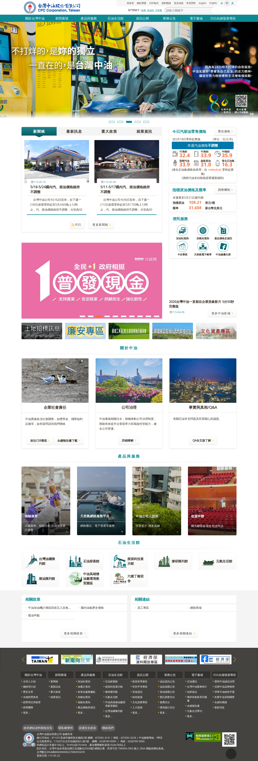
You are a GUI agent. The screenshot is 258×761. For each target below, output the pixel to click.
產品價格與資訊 (86, 707)
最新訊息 (74, 131)
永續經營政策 (30, 697)
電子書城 (196, 18)
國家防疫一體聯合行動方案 (123, 316)
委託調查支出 (167, 697)
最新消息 (219, 707)
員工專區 (143, 608)
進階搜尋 (222, 10)
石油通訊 (192, 681)
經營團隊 (28, 707)
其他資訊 (137, 691)
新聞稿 (39, 131)
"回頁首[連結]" (231, 753)
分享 (231, 10)
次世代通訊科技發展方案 (115, 316)
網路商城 (196, 608)
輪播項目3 (129, 122)
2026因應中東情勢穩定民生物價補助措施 (90, 316)
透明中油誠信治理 (224, 681)
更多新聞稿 (100, 225)
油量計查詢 (84, 686)
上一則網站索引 (23, 659)
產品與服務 (89, 18)
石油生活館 (116, 18)
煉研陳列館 (111, 691)
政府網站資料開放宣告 (38, 728)
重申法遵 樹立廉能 (82, 316)
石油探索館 (111, 681)
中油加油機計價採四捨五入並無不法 (51, 608)
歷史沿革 (28, 691)
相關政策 (32, 599)
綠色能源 (137, 697)
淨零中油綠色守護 (224, 691)
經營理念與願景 (32, 702)
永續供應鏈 (220, 702)
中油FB (213, 3)
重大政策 (109, 131)
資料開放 (166, 3)
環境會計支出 (167, 707)
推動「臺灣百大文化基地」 (132, 316)
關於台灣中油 (35, 18)
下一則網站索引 (234, 659)
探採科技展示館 (114, 686)
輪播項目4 (137, 122)
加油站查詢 (84, 681)
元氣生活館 (111, 697)
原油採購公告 (167, 691)
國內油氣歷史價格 (92, 608)
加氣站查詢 (84, 697)
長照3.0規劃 (148, 316)
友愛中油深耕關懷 (224, 697)
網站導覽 (141, 3)
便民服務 (180, 218)
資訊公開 (142, 18)
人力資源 (137, 707)
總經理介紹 (29, 686)
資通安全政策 (87, 728)
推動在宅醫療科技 (156, 316)
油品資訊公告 (167, 681)
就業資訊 (144, 131)
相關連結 (142, 599)
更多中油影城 (221, 313)
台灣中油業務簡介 (197, 686)
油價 (143, 10)
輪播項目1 (112, 122)
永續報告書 (193, 705)
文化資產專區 (139, 702)
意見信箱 (178, 3)
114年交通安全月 (107, 316)
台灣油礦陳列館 (114, 711)
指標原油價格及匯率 (189, 189)
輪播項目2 (120, 122)
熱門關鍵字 (134, 10)
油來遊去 (192, 691)
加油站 (150, 10)
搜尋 (214, 10)
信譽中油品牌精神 (224, 686)
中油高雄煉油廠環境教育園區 (115, 703)
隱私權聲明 (65, 728)
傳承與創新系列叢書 (197, 698)
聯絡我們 (108, 728)
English (202, 3)
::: (23, 671)
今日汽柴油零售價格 (189, 131)
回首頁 (130, 3)
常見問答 (191, 3)
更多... (26, 712)
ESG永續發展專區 (223, 18)
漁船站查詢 (84, 702)
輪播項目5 (146, 122)
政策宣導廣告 (139, 681)
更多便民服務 (234, 256)
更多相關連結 (182, 633)
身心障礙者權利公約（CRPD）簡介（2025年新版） (140, 316)
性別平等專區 (139, 686)
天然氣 (158, 10)
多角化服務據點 (86, 691)
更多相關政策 (73, 633)
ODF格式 (154, 3)
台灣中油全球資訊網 (52, 7)
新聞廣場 (61, 18)
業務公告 (169, 18)
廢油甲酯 (34, 615)
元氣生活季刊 (194, 711)
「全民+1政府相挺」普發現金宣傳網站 (99, 316)
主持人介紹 (29, 681)
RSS (78, 225)
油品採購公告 (167, 686)
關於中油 (129, 347)
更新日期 (42, 755)
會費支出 (165, 702)
